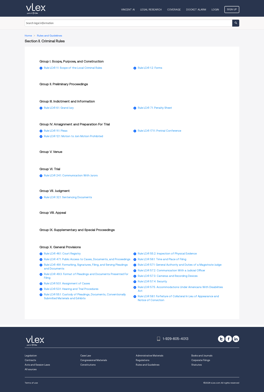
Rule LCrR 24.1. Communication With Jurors (71, 175)
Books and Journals (201, 355)
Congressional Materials (93, 360)
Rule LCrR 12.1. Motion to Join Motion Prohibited (73, 136)
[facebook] (228, 339)
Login (215, 9)
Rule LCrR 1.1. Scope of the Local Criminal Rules (73, 67)
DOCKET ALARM (196, 9)
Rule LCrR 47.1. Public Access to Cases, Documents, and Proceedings (87, 259)
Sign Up (232, 9)
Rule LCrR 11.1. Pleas (55, 130)
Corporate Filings (200, 360)
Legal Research (151, 9)
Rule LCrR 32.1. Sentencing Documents (68, 197)
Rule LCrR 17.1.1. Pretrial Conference (159, 130)
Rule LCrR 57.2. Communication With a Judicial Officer (171, 270)
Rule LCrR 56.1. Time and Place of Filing (162, 259)
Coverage (174, 9)
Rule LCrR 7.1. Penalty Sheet (155, 107)
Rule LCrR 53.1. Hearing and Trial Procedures (71, 288)
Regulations (142, 360)
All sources (30, 369)
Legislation (31, 355)
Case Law (85, 355)
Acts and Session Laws (37, 364)
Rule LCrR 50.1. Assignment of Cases (67, 283)
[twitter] (221, 339)
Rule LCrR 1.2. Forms (150, 67)
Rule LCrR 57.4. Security (152, 281)
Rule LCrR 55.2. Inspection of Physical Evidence (167, 253)
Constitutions (88, 364)
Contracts (30, 360)
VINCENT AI (128, 9)
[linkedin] (236, 339)
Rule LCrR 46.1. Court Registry (62, 253)
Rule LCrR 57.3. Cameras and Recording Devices (168, 275)
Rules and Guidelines (147, 364)
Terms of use (31, 383)
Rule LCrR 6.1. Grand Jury (59, 107)
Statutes (196, 364)
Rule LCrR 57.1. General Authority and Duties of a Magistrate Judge (179, 264)
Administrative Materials (149, 355)
